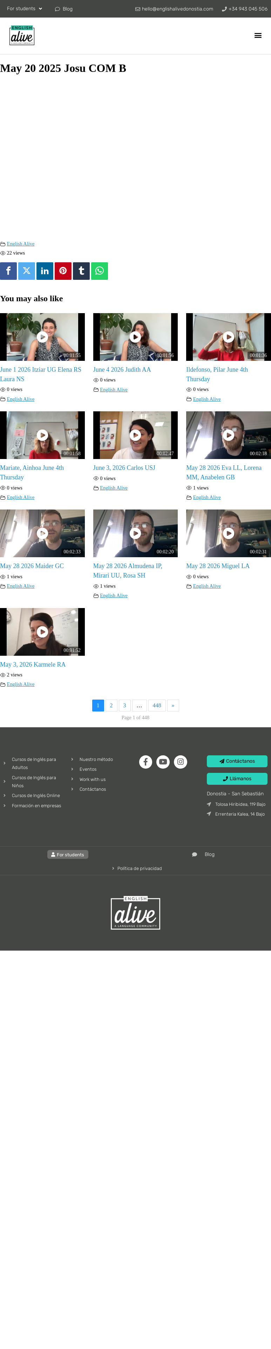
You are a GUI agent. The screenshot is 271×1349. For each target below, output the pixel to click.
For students (24, 9)
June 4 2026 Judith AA (122, 369)
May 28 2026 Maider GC (32, 565)
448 (157, 705)
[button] (258, 35)
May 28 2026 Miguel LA (218, 565)
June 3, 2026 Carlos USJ (124, 467)
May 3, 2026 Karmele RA (33, 664)
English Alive (21, 244)
